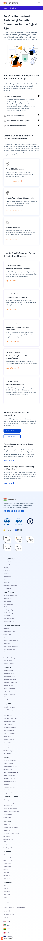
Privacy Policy (7, 911)
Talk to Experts (12, 436)
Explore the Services (12, 431)
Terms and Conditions (9, 914)
